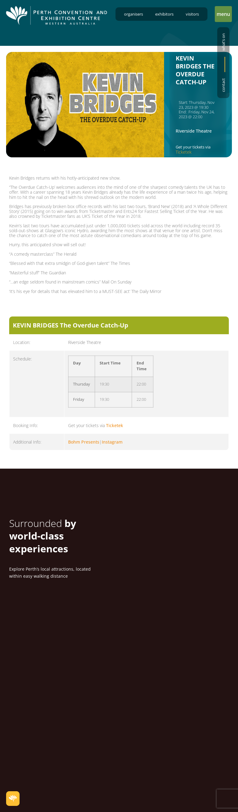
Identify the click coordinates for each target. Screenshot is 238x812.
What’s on (223, 42)
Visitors (192, 14)
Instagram (112, 442)
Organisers (133, 14)
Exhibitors (164, 14)
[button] (223, 14)
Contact (223, 85)
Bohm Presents (83, 442)
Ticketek (184, 152)
